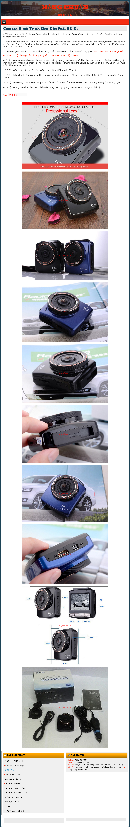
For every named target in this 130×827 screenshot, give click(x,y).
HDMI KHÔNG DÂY (12, 775)
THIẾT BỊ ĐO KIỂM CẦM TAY (16, 793)
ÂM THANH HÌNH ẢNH (14, 779)
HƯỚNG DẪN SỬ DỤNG (14, 811)
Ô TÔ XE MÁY (10, 770)
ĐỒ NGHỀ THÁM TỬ (13, 797)
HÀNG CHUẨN (65, 7)
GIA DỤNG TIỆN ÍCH (13, 802)
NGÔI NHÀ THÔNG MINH (15, 761)
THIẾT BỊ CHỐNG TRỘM (15, 788)
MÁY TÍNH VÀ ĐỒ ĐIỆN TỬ (16, 765)
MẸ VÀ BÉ (9, 806)
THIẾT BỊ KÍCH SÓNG (13, 784)
